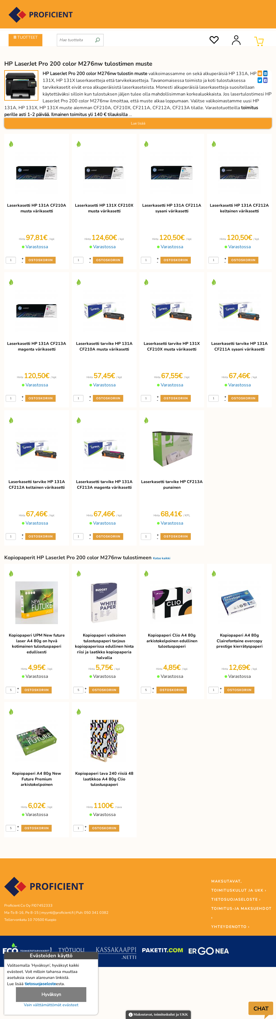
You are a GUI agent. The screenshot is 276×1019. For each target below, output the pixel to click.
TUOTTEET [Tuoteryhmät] (26, 37)
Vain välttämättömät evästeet (51, 1005)
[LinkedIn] (265, 73)
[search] (97, 38)
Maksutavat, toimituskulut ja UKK (158, 1015)
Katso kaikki (161, 558)
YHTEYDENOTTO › (230, 926)
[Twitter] (260, 80)
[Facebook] (265, 80)
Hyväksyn (51, 994)
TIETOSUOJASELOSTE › (236, 899)
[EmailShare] (260, 73)
